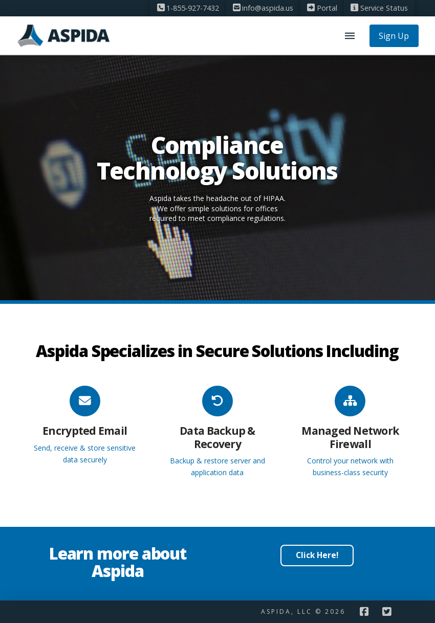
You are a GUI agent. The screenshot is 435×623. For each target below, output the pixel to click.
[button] (350, 36)
